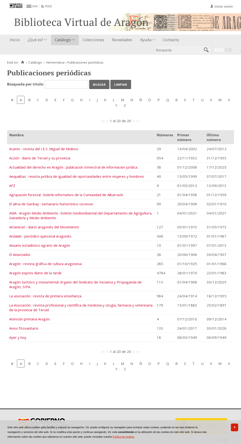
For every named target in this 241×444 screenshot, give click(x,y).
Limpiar (120, 84)
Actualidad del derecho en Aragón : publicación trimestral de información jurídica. (73, 167)
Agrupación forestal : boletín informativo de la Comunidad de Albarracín (66, 194)
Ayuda (145, 39)
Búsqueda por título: (26, 84)
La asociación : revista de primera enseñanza (45, 296)
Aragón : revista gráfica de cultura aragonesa (45, 263)
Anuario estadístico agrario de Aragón (39, 245)
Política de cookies (123, 436)
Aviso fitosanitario (23, 328)
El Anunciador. (20, 254)
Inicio (15, 39)
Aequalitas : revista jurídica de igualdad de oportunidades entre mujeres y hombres (76, 176)
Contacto (171, 39)
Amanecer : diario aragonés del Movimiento (44, 227)
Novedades (122, 39)
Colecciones (93, 39)
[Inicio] (22, 62)
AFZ (12, 185)
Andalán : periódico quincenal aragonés (40, 236)
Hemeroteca (55, 62)
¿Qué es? (35, 39)
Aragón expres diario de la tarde (35, 272)
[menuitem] (16, 40)
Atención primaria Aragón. (29, 319)
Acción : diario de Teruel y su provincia (39, 158)
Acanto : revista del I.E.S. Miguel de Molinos (43, 148)
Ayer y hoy (17, 337)
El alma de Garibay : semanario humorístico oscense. (51, 204)
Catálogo (63, 39)
